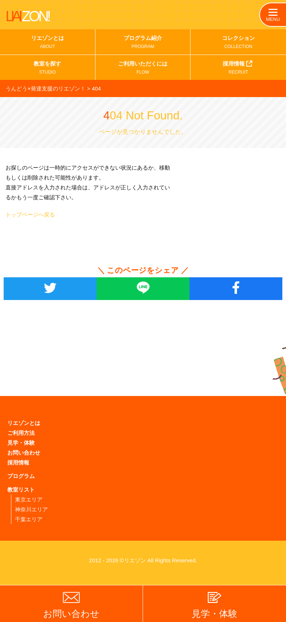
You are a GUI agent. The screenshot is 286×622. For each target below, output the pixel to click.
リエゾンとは (47, 43)
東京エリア (28, 499)
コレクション (238, 43)
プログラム (21, 476)
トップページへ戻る (30, 214)
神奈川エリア (31, 509)
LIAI (27, 16)
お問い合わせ (23, 452)
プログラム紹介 (143, 43)
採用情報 (238, 68)
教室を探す (47, 68)
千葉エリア (28, 519)
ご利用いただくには (143, 68)
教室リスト (21, 489)
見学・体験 (21, 443)
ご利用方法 (21, 433)
